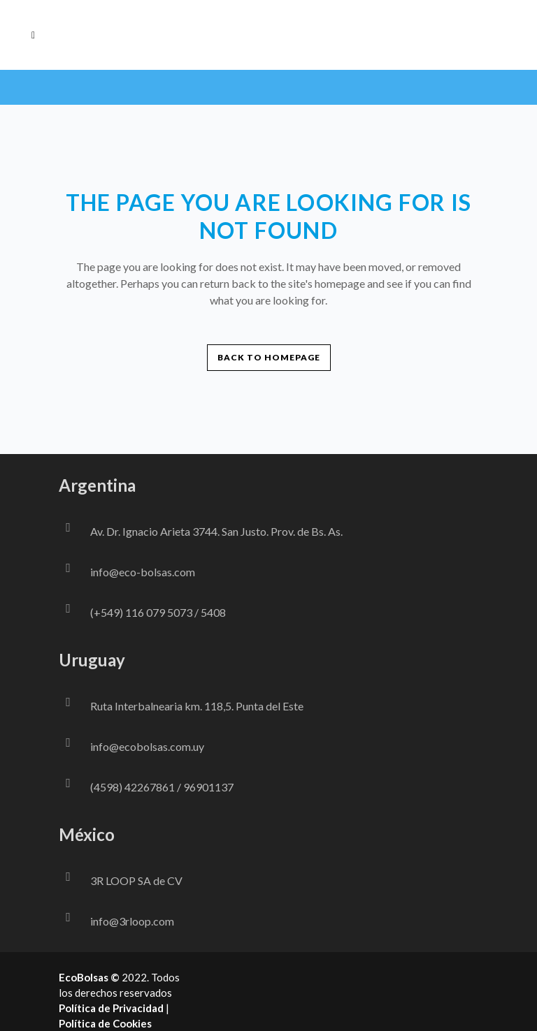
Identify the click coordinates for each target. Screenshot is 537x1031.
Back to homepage (268, 357)
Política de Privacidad (111, 1008)
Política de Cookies (105, 1023)
